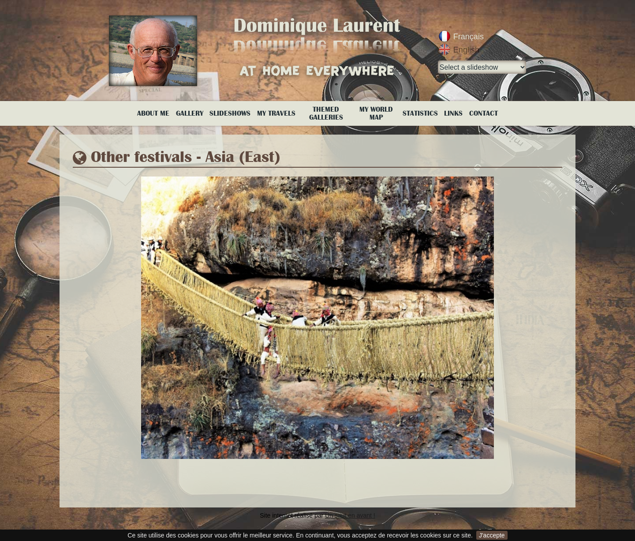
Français (468, 36)
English (466, 49)
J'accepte (492, 535)
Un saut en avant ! (350, 515)
